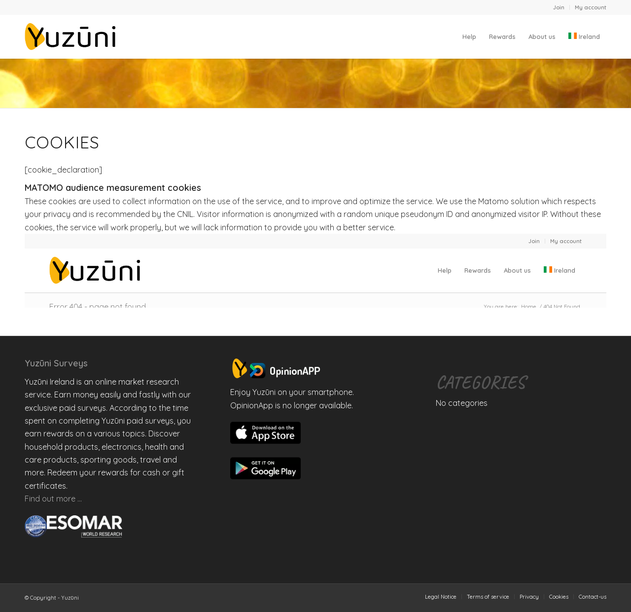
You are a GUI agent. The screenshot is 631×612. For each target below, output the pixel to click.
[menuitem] (559, 7)
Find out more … (53, 499)
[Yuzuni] (72, 36)
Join (558, 7)
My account (590, 7)
